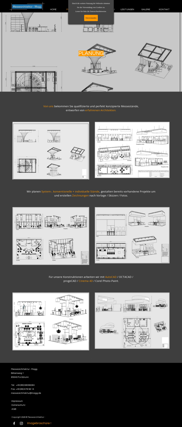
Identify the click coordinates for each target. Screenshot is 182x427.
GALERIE (145, 9)
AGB (14, 409)
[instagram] (21, 423)
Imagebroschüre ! (39, 423)
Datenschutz (18, 405)
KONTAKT (164, 9)
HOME (53, 9)
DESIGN (90, 9)
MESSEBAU (109, 9)
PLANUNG (72, 9)
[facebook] (14, 423)
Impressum (17, 401)
